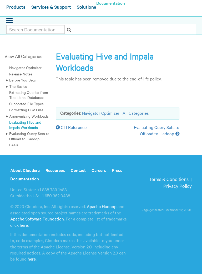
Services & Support (51, 7)
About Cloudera (25, 170)
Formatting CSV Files (26, 109)
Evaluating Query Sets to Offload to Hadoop (29, 136)
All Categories (136, 113)
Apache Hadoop (102, 206)
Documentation (24, 178)
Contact (78, 170)
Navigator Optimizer (25, 67)
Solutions (86, 7)
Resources (55, 170)
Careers (99, 170)
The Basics (18, 86)
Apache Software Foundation (37, 219)
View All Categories (23, 56)
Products (16, 7)
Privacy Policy (177, 186)
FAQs (13, 144)
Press (117, 170)
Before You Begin (23, 80)
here (32, 259)
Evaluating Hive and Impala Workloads (25, 124)
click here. (19, 225)
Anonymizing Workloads (29, 116)
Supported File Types (26, 103)
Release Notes (20, 73)
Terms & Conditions (169, 179)
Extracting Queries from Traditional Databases (28, 95)
